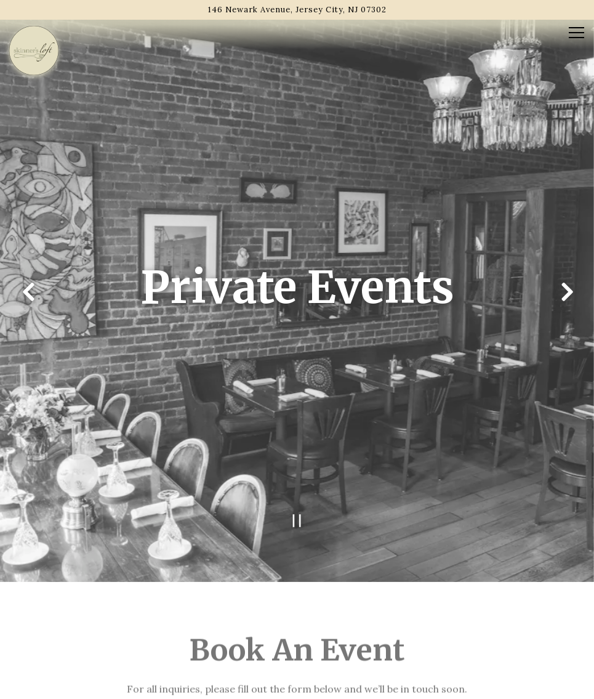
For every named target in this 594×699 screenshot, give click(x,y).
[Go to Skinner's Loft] (297, 9)
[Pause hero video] (297, 507)
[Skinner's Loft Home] (33, 49)
